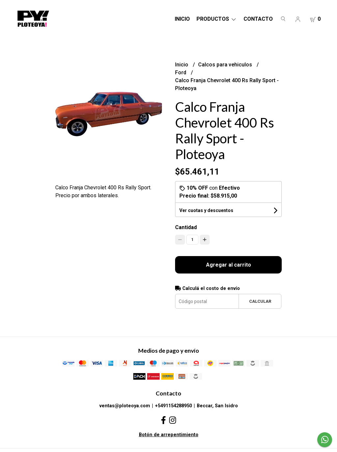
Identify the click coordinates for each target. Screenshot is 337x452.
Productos (216, 19)
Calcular (260, 301)
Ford (181, 72)
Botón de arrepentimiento (168, 435)
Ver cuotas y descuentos (206, 210)
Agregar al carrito (228, 265)
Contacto (258, 19)
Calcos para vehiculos (225, 64)
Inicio (182, 19)
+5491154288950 (173, 406)
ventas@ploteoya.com (124, 406)
